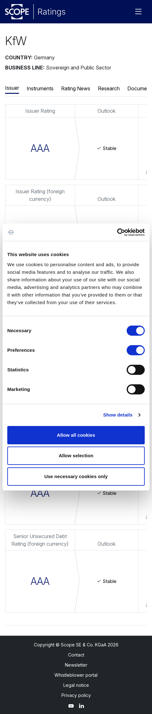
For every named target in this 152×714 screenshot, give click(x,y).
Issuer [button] (12, 88)
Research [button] (109, 88)
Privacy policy (76, 695)
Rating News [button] (75, 88)
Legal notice (76, 685)
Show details (118, 414)
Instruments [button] (40, 88)
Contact (76, 654)
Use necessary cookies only (76, 476)
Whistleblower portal (76, 675)
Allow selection (76, 455)
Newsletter (76, 665)
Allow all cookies (76, 435)
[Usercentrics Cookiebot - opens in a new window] (117, 232)
